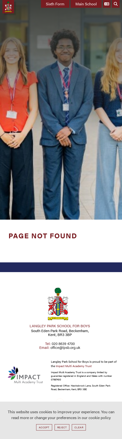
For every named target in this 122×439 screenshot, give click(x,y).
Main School (86, 4)
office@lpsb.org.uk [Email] (65, 347)
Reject (62, 427)
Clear (78, 427)
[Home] (8, 6)
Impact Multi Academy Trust (74, 366)
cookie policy (100, 417)
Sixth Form (55, 4)
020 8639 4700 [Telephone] (63, 343)
